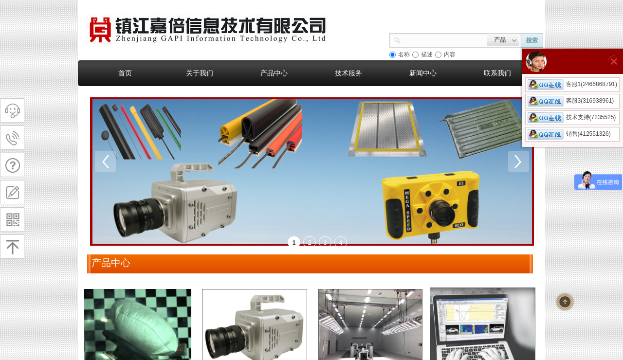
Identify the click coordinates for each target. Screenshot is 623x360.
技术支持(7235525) (572, 117)
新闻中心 (423, 73)
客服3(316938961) (571, 100)
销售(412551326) (569, 133)
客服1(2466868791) (572, 84)
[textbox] (444, 39)
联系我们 (497, 73)
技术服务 (348, 73)
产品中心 (274, 73)
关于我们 (199, 73)
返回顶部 (565, 301)
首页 (125, 73)
